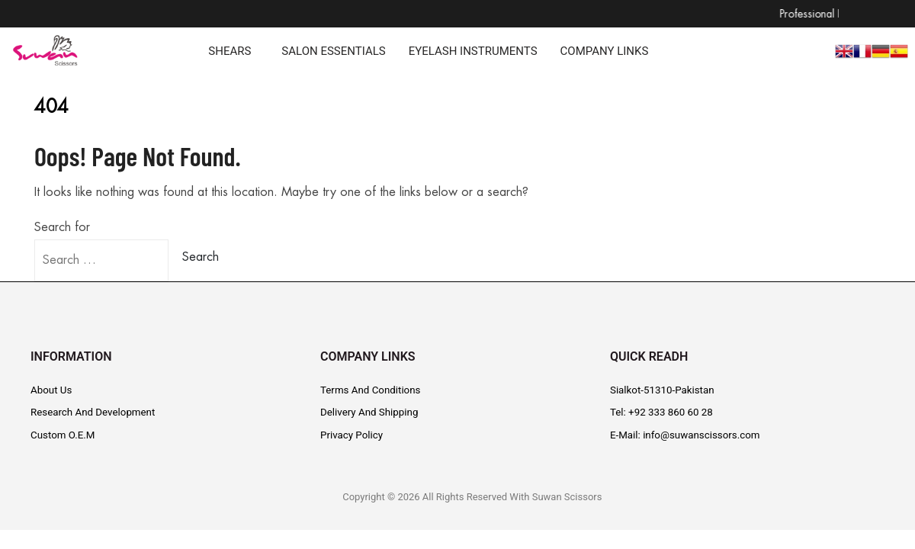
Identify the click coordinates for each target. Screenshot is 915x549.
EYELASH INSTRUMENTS (473, 51)
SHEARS (229, 51)
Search (200, 257)
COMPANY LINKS (604, 51)
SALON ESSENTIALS (333, 51)
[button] (233, 51)
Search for (62, 227)
